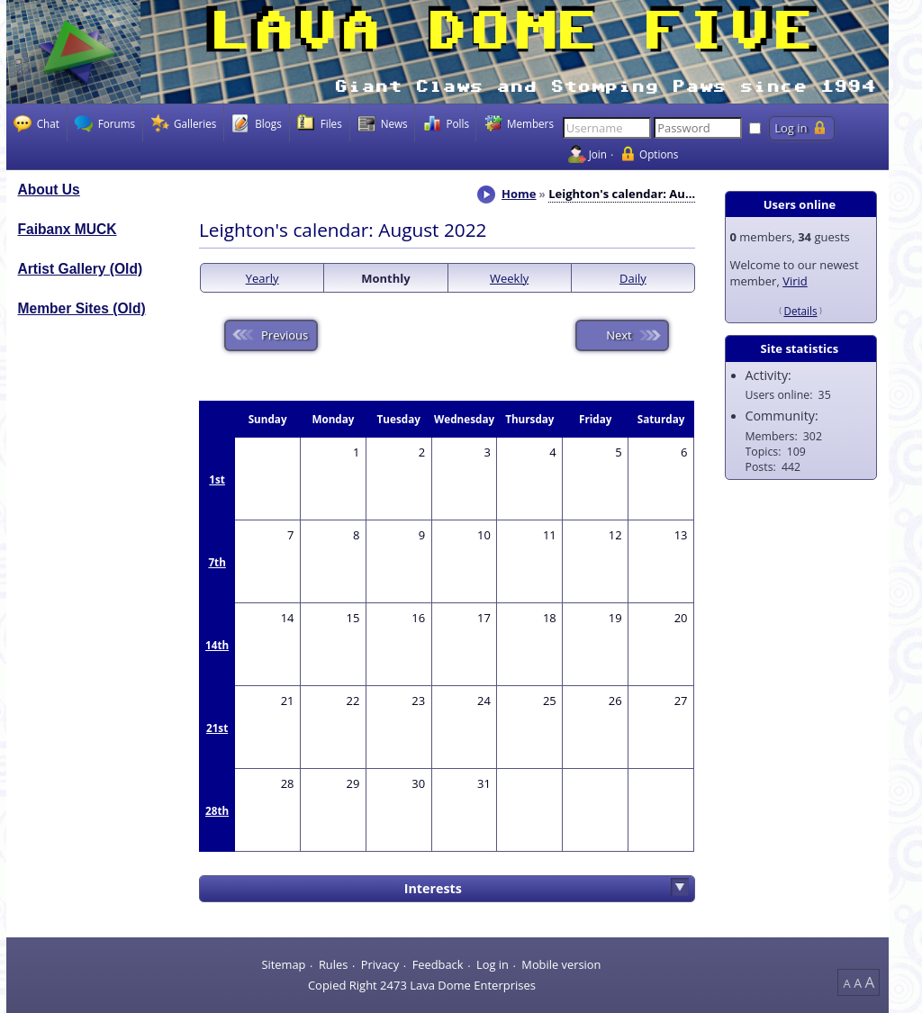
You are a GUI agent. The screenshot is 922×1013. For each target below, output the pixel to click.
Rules (333, 964)
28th (217, 810)
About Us (49, 189)
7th (216, 562)
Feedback (438, 964)
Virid (795, 281)
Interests (433, 888)
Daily (632, 278)
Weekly (509, 278)
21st (217, 727)
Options (658, 154)
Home (519, 193)
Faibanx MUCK (67, 229)
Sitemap (283, 964)
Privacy (380, 964)
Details (800, 310)
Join (598, 154)
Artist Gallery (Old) (80, 268)
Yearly (262, 278)
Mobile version (561, 964)
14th (217, 645)
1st (217, 479)
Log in (492, 964)
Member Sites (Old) (82, 308)
